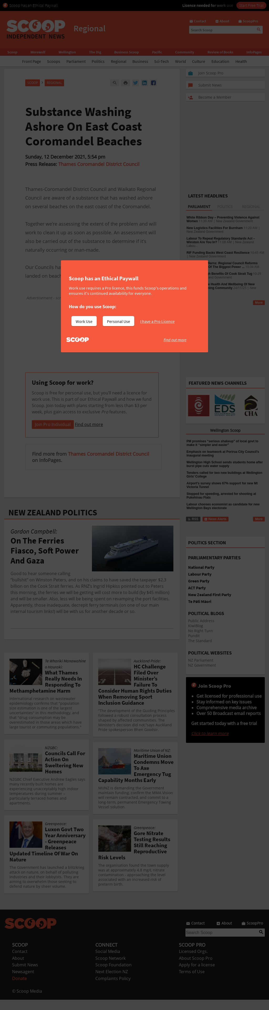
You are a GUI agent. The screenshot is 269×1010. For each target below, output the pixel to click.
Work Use (84, 321)
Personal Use (118, 321)
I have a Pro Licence (157, 321)
